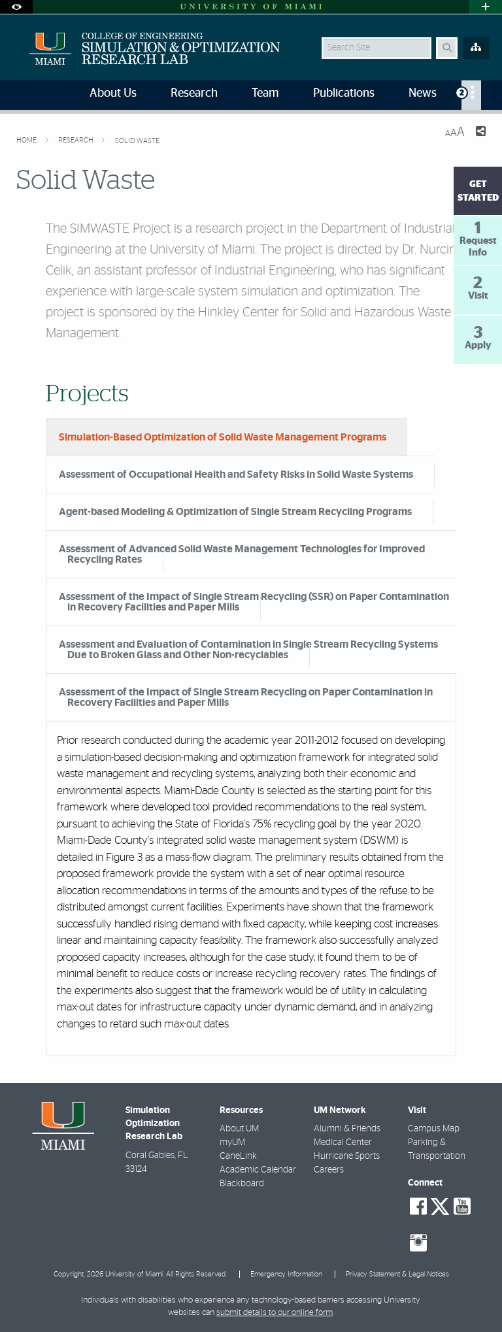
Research (76, 140)
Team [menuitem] (265, 93)
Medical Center (343, 1142)
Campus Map (434, 1128)
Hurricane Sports (347, 1156)
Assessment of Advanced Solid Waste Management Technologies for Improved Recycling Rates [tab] (242, 554)
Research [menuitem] (194, 93)
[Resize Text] (455, 132)
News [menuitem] (423, 93)
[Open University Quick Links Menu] (485, 7)
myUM (232, 1142)
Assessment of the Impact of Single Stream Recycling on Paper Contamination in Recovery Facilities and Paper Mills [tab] (246, 697)
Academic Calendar (258, 1169)
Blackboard (242, 1183)
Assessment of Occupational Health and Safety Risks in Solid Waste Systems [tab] (236, 474)
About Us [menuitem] (113, 93)
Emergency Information (286, 1274)
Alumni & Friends (347, 1128)
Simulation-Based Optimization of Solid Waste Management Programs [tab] (222, 437)
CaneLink (238, 1156)
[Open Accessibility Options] (16, 7)
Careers (329, 1169)
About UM (239, 1128)
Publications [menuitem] (344, 93)
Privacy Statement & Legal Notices (397, 1274)
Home (27, 140)
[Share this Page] (480, 133)
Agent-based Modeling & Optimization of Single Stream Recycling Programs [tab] (235, 512)
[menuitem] (471, 95)
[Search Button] (447, 48)
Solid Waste (137, 140)
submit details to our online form (274, 1312)
